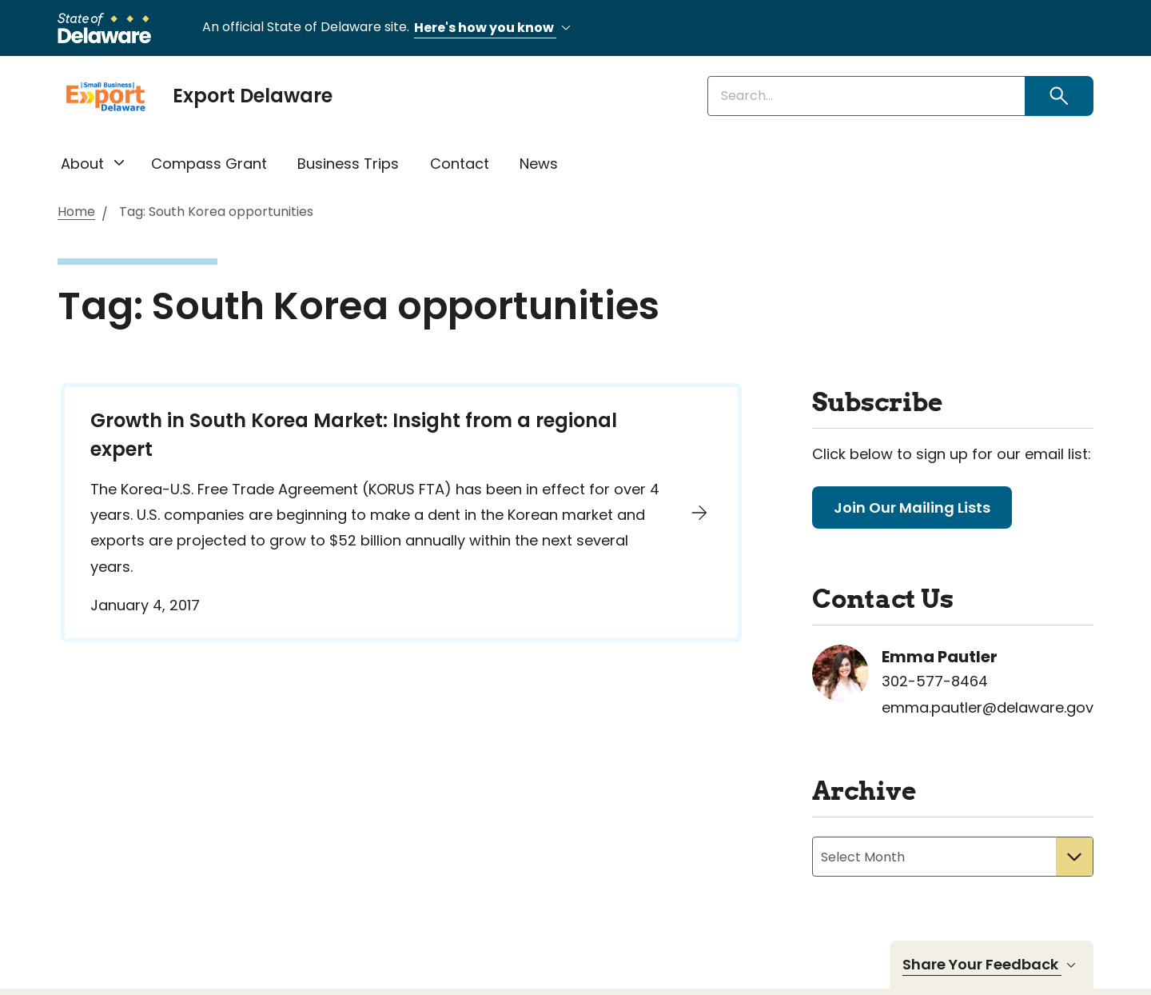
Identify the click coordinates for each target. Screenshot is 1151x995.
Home (76, 212)
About (82, 164)
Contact (459, 164)
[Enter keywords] (866, 96)
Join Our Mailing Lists (912, 507)
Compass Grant (209, 164)
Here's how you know (495, 28)
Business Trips (348, 164)
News (539, 164)
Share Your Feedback (991, 964)
